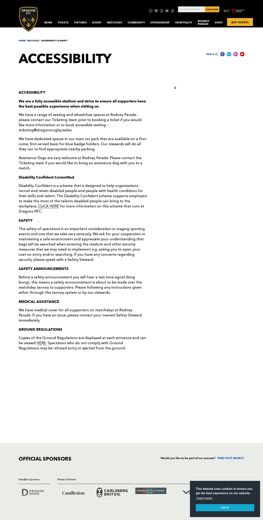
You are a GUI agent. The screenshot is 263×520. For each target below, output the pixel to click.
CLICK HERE (48, 206)
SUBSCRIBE (212, 9)
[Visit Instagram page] (156, 11)
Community (136, 22)
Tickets (63, 22)
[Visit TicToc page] (172, 11)
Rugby (96, 22)
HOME (22, 40)
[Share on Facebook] (222, 54)
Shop (218, 22)
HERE (41, 343)
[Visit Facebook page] (151, 11)
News (48, 22)
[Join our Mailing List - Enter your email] (198, 9)
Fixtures (80, 22)
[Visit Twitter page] (161, 11)
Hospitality (183, 22)
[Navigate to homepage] (28, 19)
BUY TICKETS (240, 22)
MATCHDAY (33, 40)
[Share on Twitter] (229, 54)
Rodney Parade (203, 22)
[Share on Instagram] (235, 54)
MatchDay (114, 22)
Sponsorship (160, 22)
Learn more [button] (204, 498)
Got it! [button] (225, 507)
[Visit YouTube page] (167, 11)
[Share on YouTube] (242, 54)
